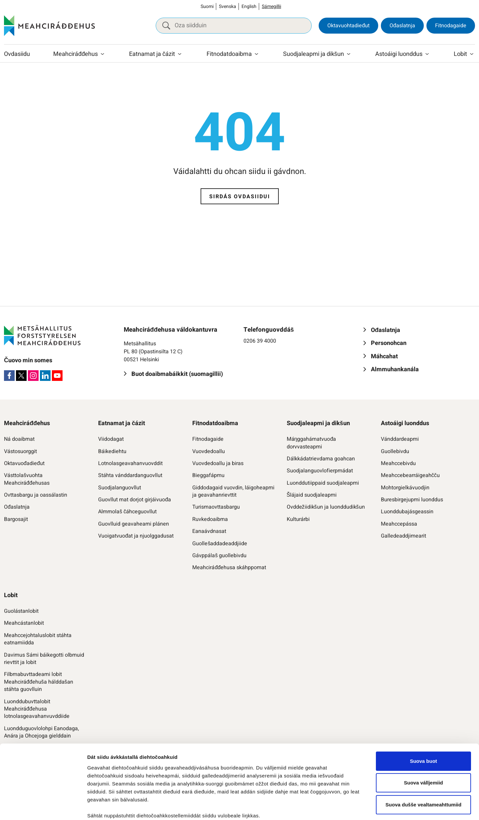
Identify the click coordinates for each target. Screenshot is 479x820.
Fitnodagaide (450, 26)
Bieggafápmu (208, 475)
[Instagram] (33, 375)
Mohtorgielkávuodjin (405, 487)
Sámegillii (271, 6)
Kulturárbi (298, 519)
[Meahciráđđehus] (49, 26)
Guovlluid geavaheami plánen (133, 524)
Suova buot (423, 702)
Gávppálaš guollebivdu (219, 555)
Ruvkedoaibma (210, 519)
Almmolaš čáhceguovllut (127, 511)
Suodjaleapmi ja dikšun (313, 54)
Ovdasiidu (17, 54)
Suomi (207, 6)
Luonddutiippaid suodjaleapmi (323, 483)
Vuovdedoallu (208, 451)
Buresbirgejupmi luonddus (412, 499)
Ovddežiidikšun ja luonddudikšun (326, 507)
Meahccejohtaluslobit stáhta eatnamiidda (38, 639)
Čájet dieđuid (103, 807)
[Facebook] (9, 375)
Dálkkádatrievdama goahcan (321, 458)
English (248, 6)
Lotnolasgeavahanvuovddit (130, 463)
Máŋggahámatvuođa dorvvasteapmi (311, 442)
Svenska (227, 6)
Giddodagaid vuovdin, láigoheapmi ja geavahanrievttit (233, 491)
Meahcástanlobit (24, 623)
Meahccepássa (399, 524)
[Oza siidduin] (234, 26)
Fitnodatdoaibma (229, 54)
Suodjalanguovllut (119, 487)
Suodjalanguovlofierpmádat (320, 470)
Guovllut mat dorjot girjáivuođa (134, 499)
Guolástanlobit (21, 611)
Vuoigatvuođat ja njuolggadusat (136, 536)
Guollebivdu (395, 451)
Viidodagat (111, 439)
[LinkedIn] (45, 375)
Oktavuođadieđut (24, 463)
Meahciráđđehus (75, 54)
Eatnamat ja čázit (152, 54)
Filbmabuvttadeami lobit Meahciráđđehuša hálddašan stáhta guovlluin (38, 682)
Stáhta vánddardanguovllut (130, 475)
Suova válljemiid (423, 724)
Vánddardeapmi (400, 439)
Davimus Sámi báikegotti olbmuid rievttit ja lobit (44, 658)
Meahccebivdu (398, 463)
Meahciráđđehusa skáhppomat (229, 567)
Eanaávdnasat (209, 531)
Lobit (460, 54)
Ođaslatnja (402, 26)
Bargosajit (16, 519)
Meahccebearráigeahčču (410, 475)
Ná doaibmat (19, 439)
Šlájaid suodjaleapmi (312, 495)
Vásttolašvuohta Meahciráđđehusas (27, 479)
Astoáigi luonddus (398, 54)
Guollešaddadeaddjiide (219, 543)
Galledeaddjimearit (403, 536)
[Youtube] (57, 375)
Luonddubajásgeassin (407, 511)
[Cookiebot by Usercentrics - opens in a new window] (43, 807)
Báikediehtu (112, 451)
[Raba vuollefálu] (102, 54)
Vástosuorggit (20, 451)
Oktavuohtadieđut (348, 26)
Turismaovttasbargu (216, 507)
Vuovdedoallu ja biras (217, 463)
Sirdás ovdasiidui (239, 197)
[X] (21, 375)
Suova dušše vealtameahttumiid (423, 746)
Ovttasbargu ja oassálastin (35, 495)
